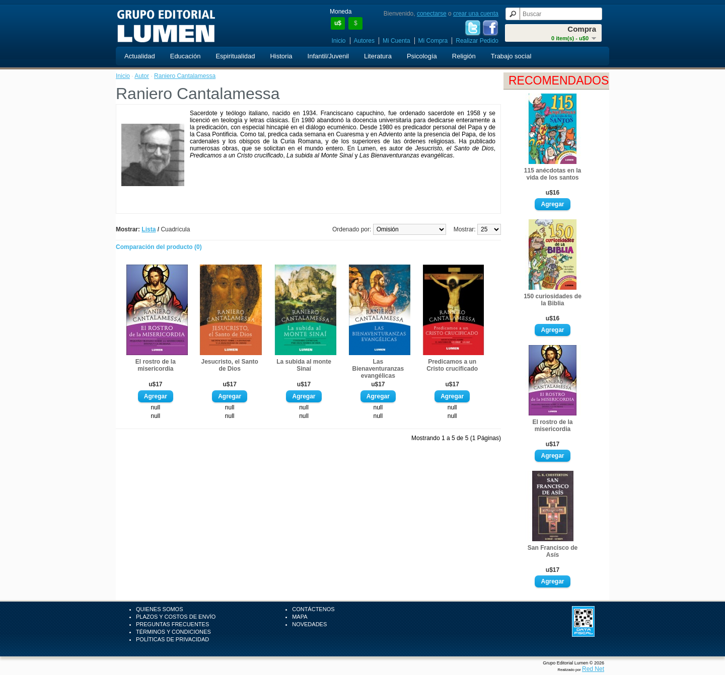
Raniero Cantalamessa (184, 75)
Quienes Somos (159, 609)
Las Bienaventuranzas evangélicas (378, 368)
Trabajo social (511, 56)
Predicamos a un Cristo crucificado (452, 365)
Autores (364, 40)
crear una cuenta (475, 13)
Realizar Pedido (477, 40)
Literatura (378, 56)
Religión (464, 56)
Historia (281, 56)
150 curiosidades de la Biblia (553, 300)
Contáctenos (313, 609)
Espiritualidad (235, 56)
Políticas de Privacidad (172, 639)
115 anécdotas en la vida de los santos (552, 174)
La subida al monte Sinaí (303, 365)
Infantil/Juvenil (328, 56)
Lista (148, 229)
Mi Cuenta (396, 40)
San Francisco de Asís (552, 551)
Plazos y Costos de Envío (175, 617)
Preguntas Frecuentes (172, 624)
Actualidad (139, 56)
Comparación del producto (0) (159, 246)
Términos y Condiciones (173, 632)
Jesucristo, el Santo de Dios (229, 365)
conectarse (432, 13)
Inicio (339, 40)
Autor (141, 75)
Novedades (309, 624)
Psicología (422, 56)
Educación (185, 56)
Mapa (299, 617)
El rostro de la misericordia (552, 425)
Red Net (593, 668)
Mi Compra (433, 40)
